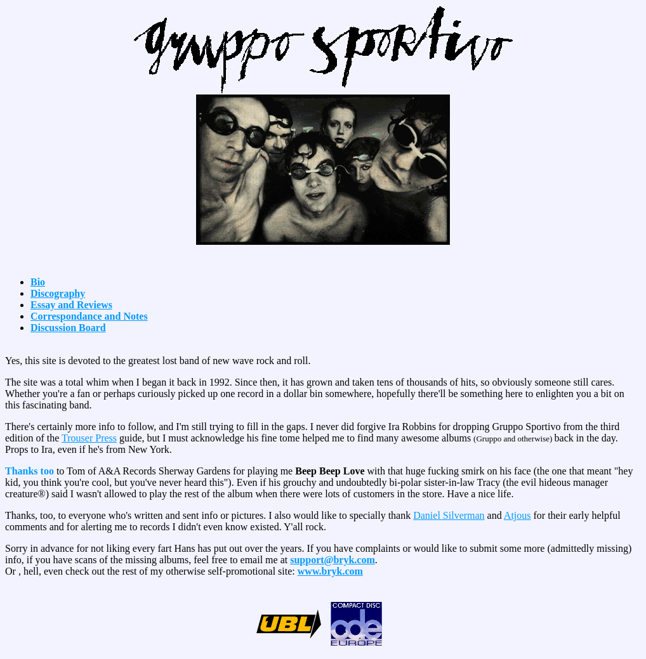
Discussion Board (68, 327)
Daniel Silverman (448, 515)
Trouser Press (89, 438)
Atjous (517, 515)
